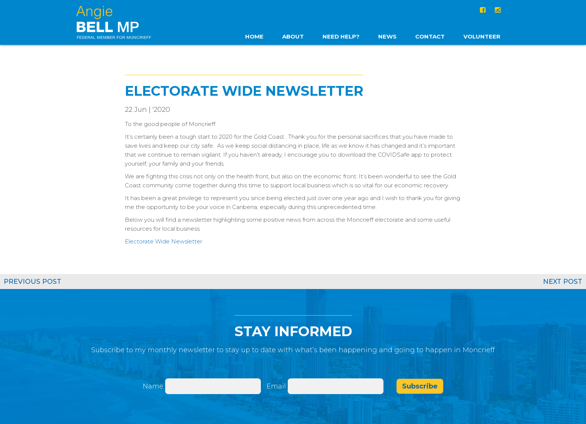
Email (277, 386)
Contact (430, 36)
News (387, 36)
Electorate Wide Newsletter (163, 241)
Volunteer (481, 36)
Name (153, 386)
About (293, 36)
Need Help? (341, 36)
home (254, 36)
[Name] (213, 386)
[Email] (335, 386)
